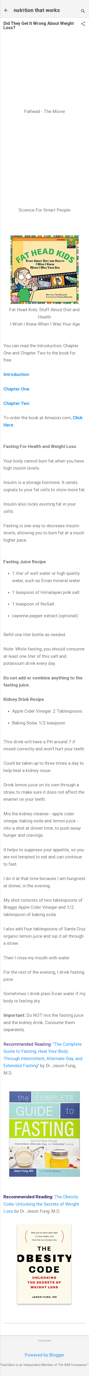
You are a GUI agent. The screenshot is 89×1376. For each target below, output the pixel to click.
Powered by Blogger (44, 1355)
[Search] (83, 11)
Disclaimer (44, 1340)
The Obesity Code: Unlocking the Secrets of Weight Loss (41, 1204)
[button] (83, 24)
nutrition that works (37, 10)
